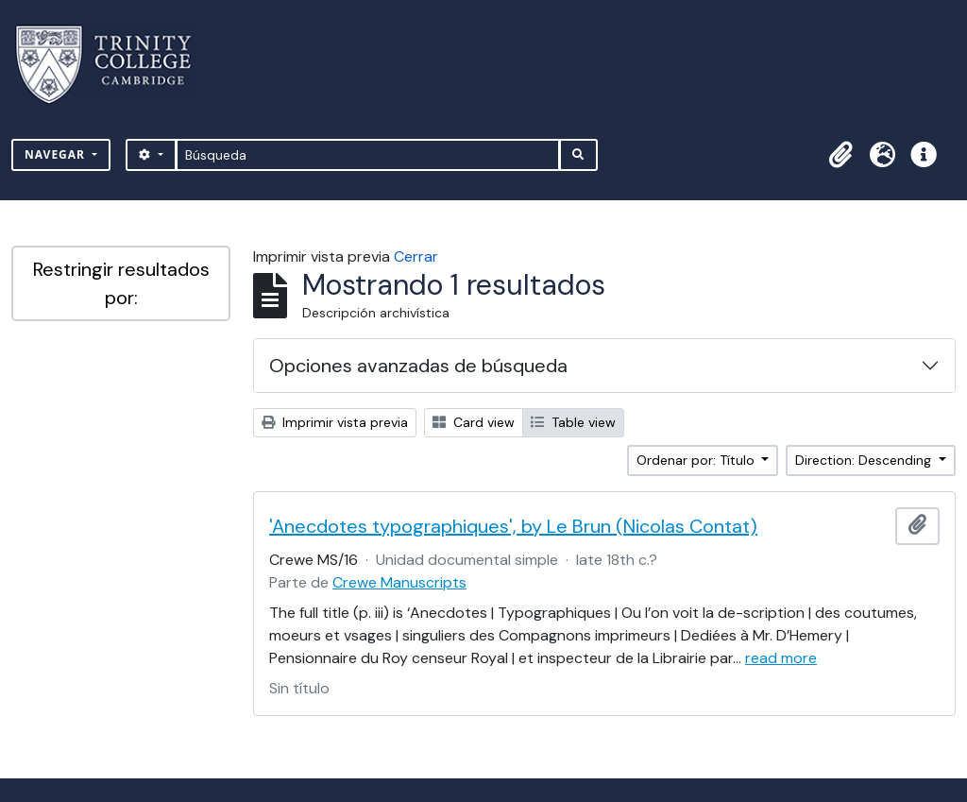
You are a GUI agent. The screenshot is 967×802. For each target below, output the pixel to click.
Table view (573, 422)
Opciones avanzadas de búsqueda (418, 365)
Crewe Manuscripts (399, 582)
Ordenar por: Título (697, 460)
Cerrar (416, 256)
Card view (474, 422)
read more (781, 658)
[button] (840, 155)
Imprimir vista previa (335, 422)
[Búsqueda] (368, 155)
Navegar (57, 154)
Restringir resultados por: (121, 283)
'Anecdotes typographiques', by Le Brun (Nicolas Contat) (513, 526)
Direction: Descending (865, 460)
